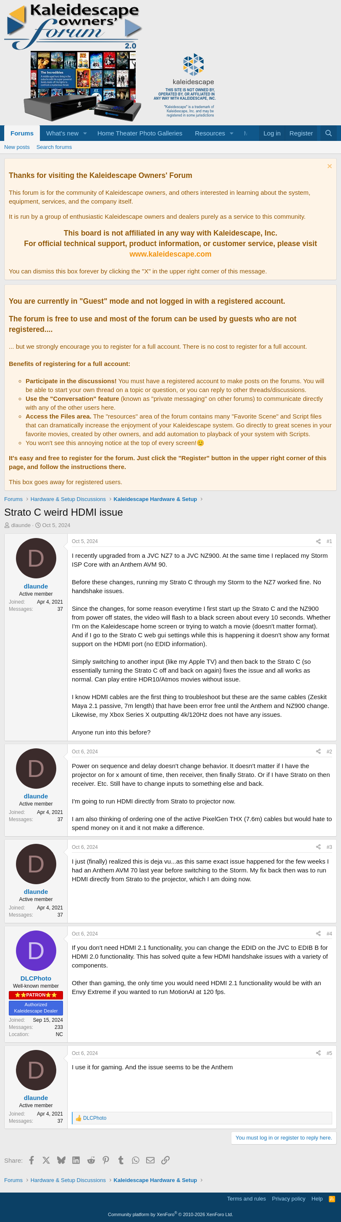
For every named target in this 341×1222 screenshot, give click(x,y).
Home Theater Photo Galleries (139, 133)
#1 (329, 541)
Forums (22, 133)
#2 (329, 752)
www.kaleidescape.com (170, 254)
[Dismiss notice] (328, 167)
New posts (17, 147)
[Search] (328, 133)
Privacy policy (288, 1198)
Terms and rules (246, 1198)
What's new (62, 133)
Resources (210, 133)
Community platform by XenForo (170, 1214)
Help (317, 1198)
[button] (85, 133)
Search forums (54, 147)
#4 (329, 934)
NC (59, 1034)
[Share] (318, 541)
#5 (329, 1053)
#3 (329, 847)
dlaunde (21, 525)
